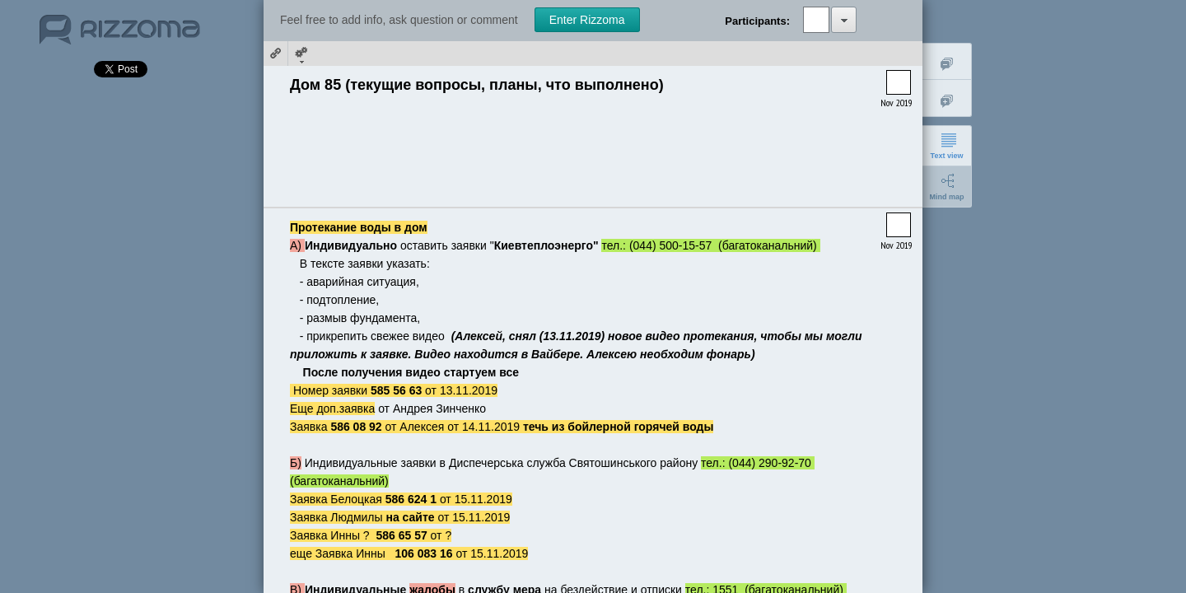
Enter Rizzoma (587, 19)
